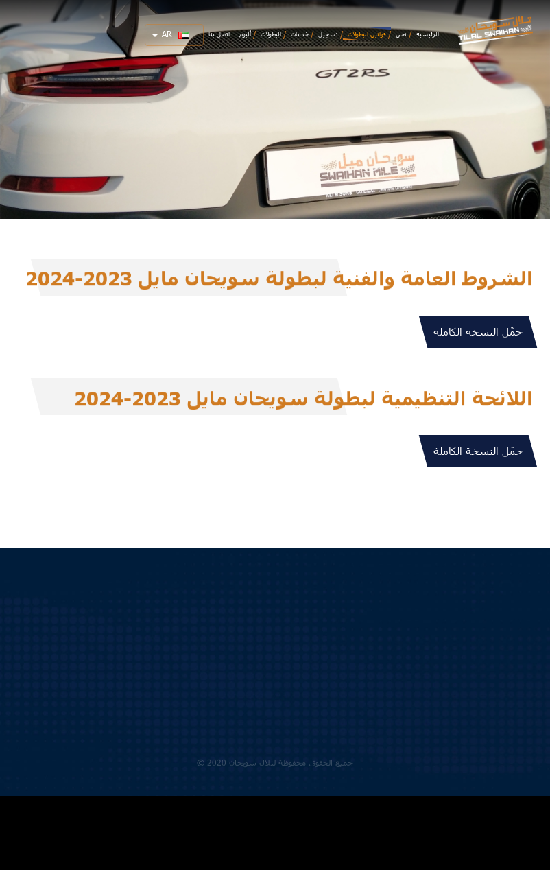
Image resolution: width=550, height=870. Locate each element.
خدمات (300, 34)
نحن (401, 34)
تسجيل (328, 34)
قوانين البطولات (367, 34)
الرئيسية (427, 34)
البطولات (271, 34)
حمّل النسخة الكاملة (478, 331)
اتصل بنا (219, 34)
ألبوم (245, 34)
